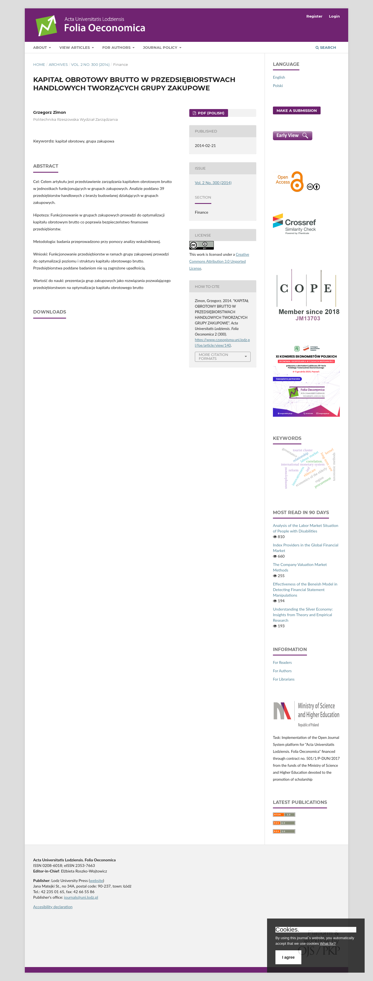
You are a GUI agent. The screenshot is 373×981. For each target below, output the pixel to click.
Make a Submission (297, 110)
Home (39, 64)
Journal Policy (160, 47)
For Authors (117, 47)
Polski (278, 85)
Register (314, 16)
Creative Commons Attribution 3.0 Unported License (219, 261)
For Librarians (283, 679)
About (40, 47)
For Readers (282, 662)
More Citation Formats (213, 356)
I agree (288, 957)
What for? (328, 943)
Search (326, 47)
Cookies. (287, 929)
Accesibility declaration (52, 906)
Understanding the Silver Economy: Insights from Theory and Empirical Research (303, 615)
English (279, 77)
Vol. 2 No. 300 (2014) (90, 64)
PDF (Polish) (210, 113)
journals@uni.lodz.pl (81, 897)
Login (334, 16)
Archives (58, 64)
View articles (75, 47)
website (96, 880)
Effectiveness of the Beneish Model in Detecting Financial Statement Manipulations (305, 589)
